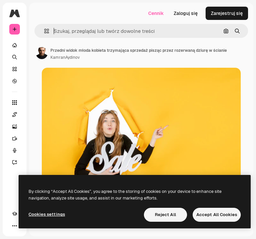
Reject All (165, 214)
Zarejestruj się (227, 13)
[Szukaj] (14, 57)
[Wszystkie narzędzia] (14, 102)
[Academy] (14, 213)
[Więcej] (14, 225)
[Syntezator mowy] (14, 150)
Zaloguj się (186, 13)
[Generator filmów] (14, 138)
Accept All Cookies (216, 214)
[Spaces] (14, 114)
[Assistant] (14, 162)
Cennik (156, 13)
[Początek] (14, 45)
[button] (44, 31)
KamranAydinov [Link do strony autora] (65, 57)
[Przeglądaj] (14, 81)
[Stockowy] (14, 69)
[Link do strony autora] (42, 53)
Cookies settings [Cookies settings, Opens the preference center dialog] (47, 214)
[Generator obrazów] (14, 126)
